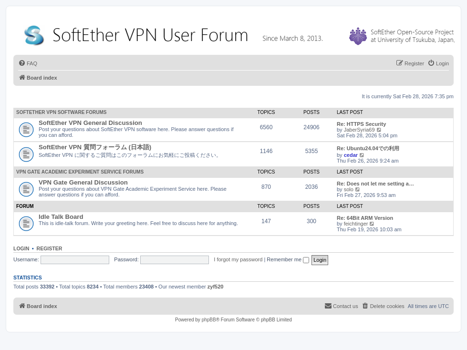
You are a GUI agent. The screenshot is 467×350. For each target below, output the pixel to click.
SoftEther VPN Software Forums (61, 112)
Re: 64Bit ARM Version (365, 218)
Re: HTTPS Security (361, 124)
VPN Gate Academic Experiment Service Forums (80, 172)
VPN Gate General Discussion (83, 182)
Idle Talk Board (61, 216)
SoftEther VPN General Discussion (90, 122)
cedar (351, 155)
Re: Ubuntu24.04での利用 (368, 148)
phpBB (209, 319)
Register (49, 248)
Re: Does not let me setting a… (375, 183)
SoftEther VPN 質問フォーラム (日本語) (95, 147)
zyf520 (216, 286)
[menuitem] (27, 63)
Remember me (288, 259)
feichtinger (356, 223)
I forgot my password (238, 259)
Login (21, 248)
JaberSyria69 (359, 130)
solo (348, 189)
